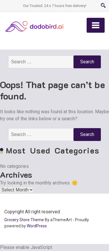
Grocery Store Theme (24, 219)
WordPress (37, 226)
